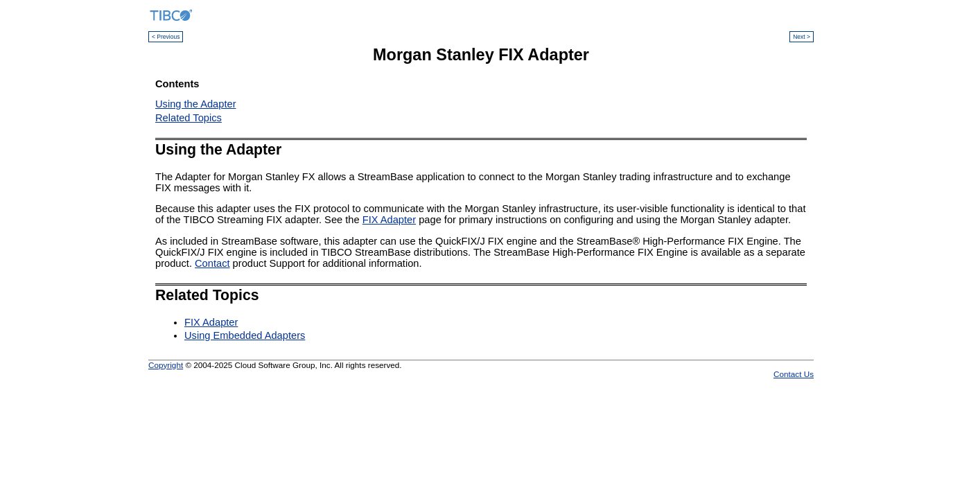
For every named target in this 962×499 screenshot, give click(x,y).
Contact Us (793, 373)
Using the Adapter (195, 104)
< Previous (166, 36)
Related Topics (188, 117)
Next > (801, 36)
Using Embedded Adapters (244, 335)
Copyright (165, 364)
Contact (212, 263)
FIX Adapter (389, 219)
